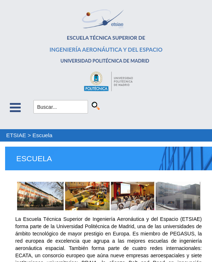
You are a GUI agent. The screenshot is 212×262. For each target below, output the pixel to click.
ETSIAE (16, 135)
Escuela (42, 135)
